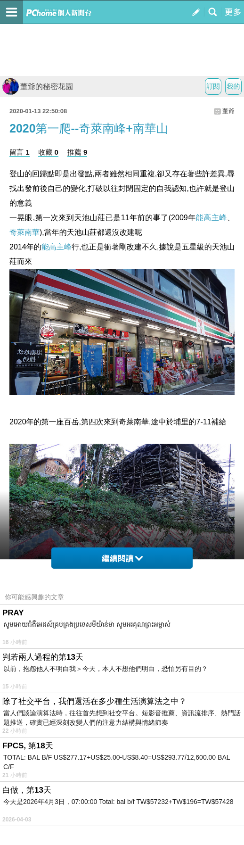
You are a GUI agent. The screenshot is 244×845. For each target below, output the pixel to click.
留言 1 (19, 152)
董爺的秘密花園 (37, 86)
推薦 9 (77, 152)
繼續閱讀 (122, 558)
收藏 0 (48, 152)
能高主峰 (211, 218)
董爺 (228, 111)
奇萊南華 (24, 232)
